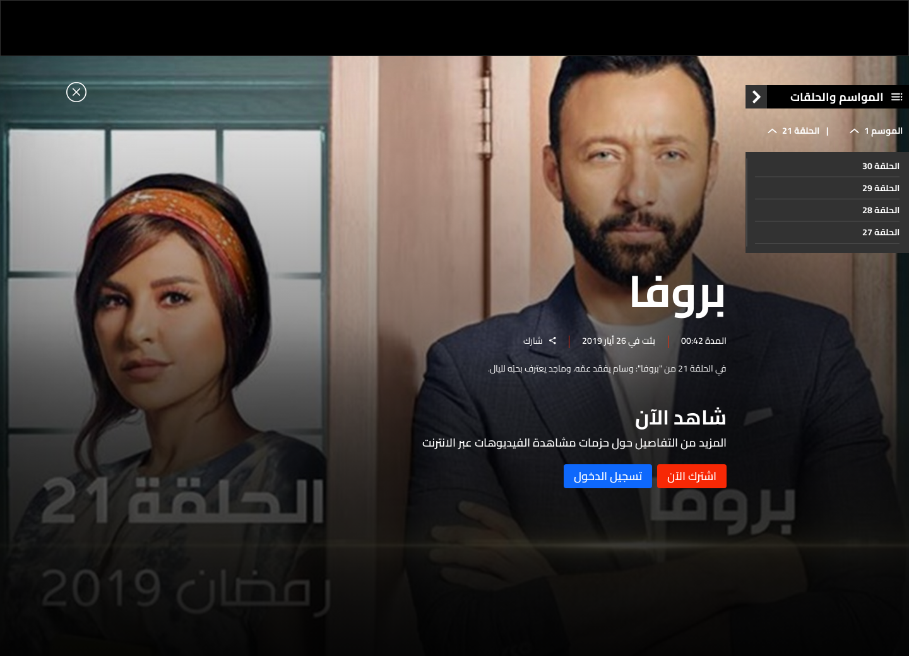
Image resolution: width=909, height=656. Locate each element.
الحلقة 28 (881, 210)
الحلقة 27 (881, 232)
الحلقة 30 (881, 165)
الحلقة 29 (881, 188)
